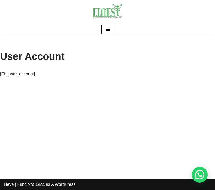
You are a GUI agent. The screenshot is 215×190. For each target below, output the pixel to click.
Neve (9, 184)
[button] (200, 175)
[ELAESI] (107, 12)
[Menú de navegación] (107, 29)
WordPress (65, 184)
